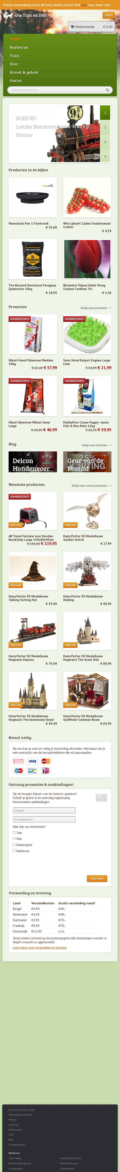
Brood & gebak (24, 72)
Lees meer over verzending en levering (39, 947)
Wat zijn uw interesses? (29, 827)
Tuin (14, 55)
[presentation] (44, 865)
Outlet (16, 80)
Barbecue (19, 47)
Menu (108, 15)
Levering (13, 1124)
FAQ (11, 1134)
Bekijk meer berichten (94, 445)
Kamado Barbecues (70, 1158)
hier (84, 5)
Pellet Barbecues (69, 1163)
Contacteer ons (17, 1144)
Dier (14, 63)
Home (15, 38)
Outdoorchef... (16, 1168)
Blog (11, 1139)
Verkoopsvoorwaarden (21, 1114)
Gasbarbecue (67, 1168)
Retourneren (15, 1129)
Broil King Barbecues (20, 1163)
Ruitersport (24, 845)
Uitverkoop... (15, 1158)
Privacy (13, 1119)
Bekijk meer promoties (94, 307)
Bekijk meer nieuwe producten (89, 485)
